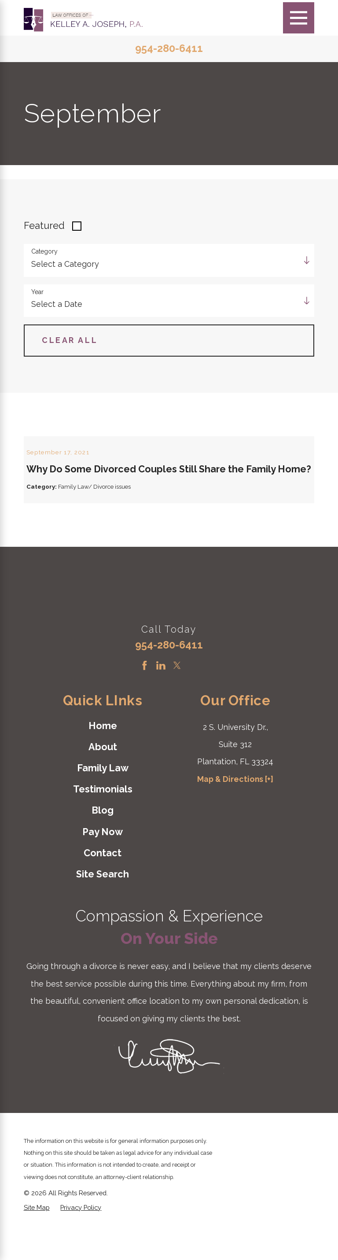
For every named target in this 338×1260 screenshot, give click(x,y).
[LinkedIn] (160, 698)
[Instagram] (193, 698)
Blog (103, 843)
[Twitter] (177, 698)
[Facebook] (144, 698)
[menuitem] (102, 758)
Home (102, 758)
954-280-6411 (169, 49)
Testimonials (102, 822)
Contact (102, 886)
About (102, 779)
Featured (44, 225)
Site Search (102, 907)
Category (44, 251)
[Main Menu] (298, 17)
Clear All (70, 340)
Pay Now (102, 864)
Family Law (103, 801)
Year (37, 291)
